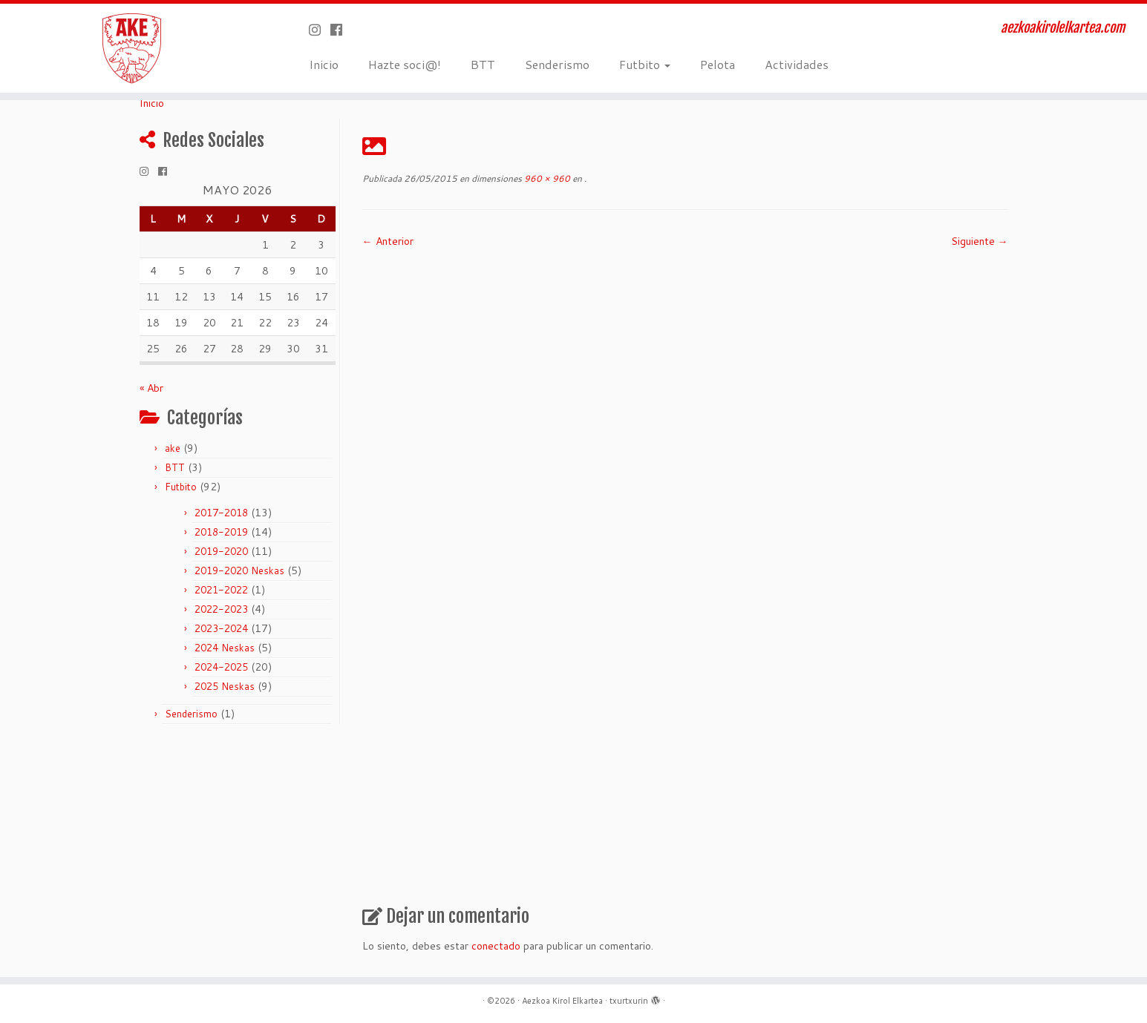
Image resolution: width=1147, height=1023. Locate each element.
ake (172, 448)
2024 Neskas (225, 647)
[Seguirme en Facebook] (341, 29)
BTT (483, 64)
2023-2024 (221, 628)
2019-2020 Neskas (239, 570)
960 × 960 (546, 178)
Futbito (644, 64)
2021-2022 (221, 589)
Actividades (797, 64)
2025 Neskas (225, 686)
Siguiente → (979, 241)
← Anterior (388, 241)
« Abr (151, 388)
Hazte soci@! (404, 64)
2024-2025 (221, 667)
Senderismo (557, 64)
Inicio (324, 64)
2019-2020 (221, 551)
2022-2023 (221, 609)
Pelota (717, 64)
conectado (495, 945)
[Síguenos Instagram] (319, 29)
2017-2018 (221, 512)
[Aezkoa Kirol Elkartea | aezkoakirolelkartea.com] (132, 48)
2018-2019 (221, 532)
